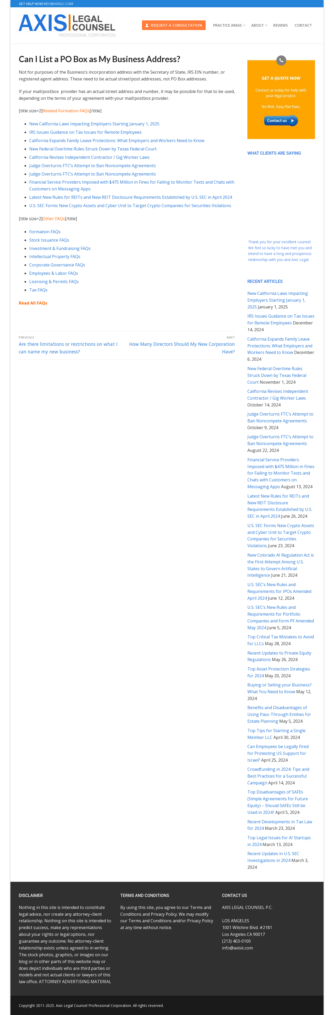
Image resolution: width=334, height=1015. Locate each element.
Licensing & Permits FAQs (54, 281)
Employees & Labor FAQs (53, 273)
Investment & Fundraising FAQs (60, 248)
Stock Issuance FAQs (49, 240)
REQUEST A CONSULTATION (173, 25)
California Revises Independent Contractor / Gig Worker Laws (89, 157)
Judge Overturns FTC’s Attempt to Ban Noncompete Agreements (92, 165)
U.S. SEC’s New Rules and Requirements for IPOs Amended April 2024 (279, 591)
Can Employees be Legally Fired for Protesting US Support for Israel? (278, 753)
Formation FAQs (45, 232)
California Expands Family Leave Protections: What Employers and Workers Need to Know (116, 140)
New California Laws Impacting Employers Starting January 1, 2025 (94, 124)
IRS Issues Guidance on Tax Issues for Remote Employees (85, 132)
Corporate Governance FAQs (57, 265)
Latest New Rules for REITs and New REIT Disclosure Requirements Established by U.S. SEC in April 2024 (130, 197)
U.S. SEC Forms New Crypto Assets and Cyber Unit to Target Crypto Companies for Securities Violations (130, 205)
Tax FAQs (38, 290)
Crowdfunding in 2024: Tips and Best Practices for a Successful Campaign (278, 776)
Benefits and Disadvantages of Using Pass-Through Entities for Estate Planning (279, 714)
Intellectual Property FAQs (54, 256)
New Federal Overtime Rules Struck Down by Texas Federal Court (93, 149)
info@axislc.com (58, 3)
